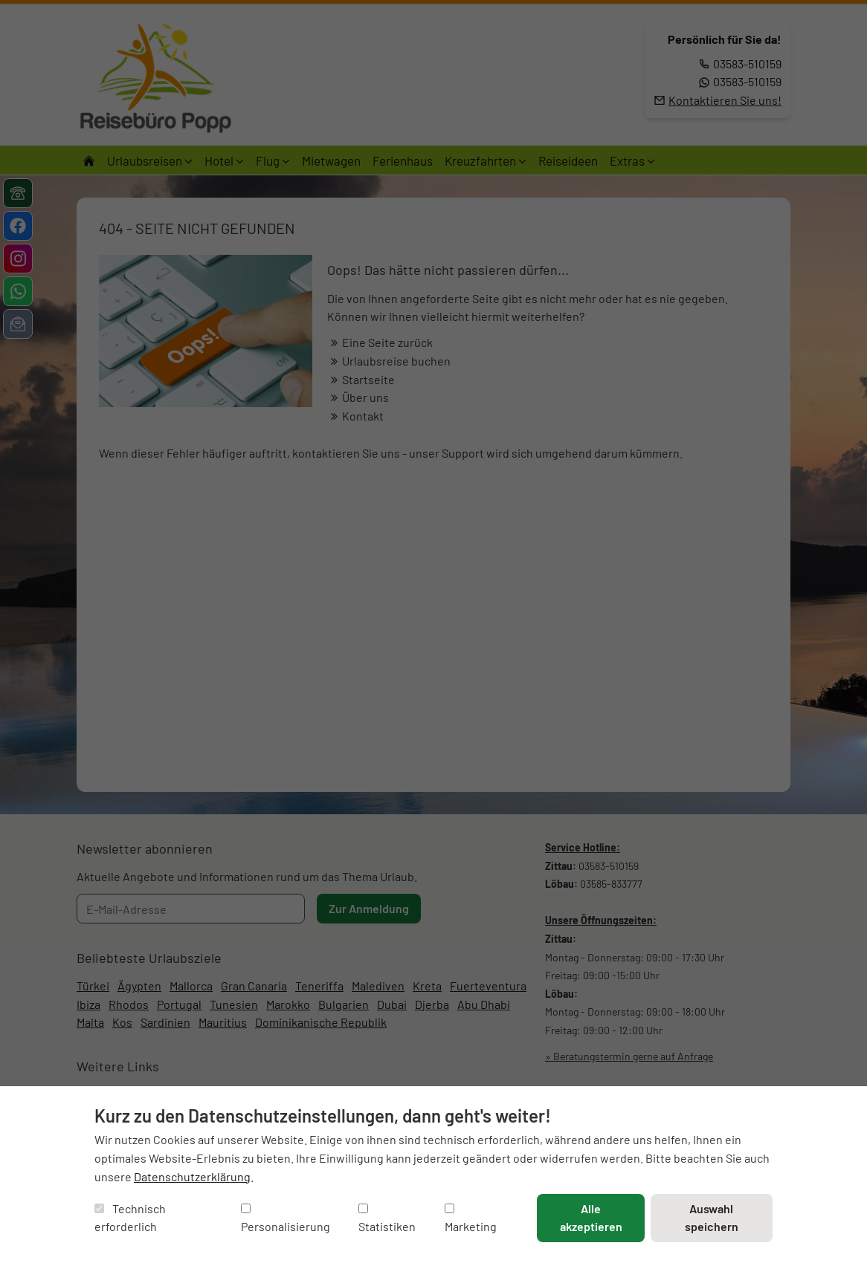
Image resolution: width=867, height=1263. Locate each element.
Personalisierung (285, 1219)
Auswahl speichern (711, 1217)
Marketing (471, 1219)
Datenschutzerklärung (192, 1176)
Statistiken (387, 1219)
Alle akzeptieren (591, 1217)
